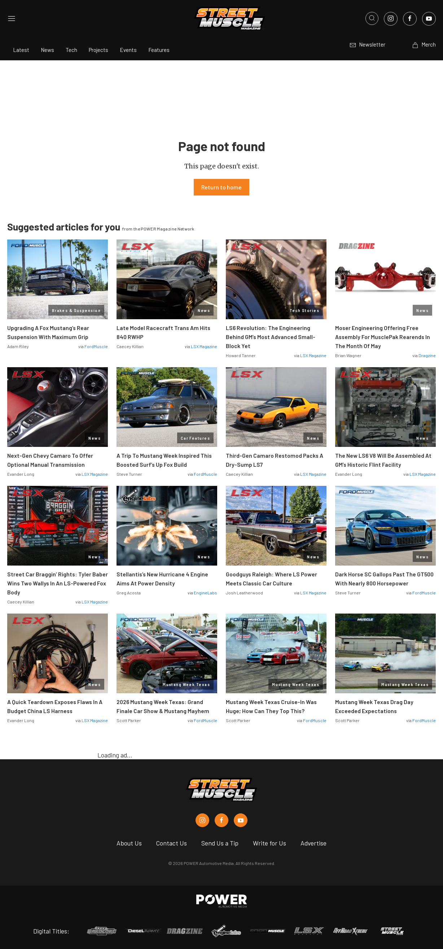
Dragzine (427, 355)
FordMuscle (96, 346)
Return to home (221, 187)
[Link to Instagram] (391, 19)
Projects (98, 50)
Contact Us (171, 843)
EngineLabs (205, 592)
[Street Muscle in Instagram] (202, 820)
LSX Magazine (204, 346)
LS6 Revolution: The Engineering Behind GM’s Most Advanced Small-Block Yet (270, 336)
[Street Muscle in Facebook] (221, 820)
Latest (21, 50)
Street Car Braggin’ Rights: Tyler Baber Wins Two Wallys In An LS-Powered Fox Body (57, 583)
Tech (71, 50)
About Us (129, 843)
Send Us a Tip (219, 843)
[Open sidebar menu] (11, 18)
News (47, 50)
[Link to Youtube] (429, 19)
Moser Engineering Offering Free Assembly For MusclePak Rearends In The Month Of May (382, 336)
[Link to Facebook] (410, 19)
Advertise (313, 843)
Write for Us (269, 843)
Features (159, 50)
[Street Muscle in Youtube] (240, 820)
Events (128, 50)
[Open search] (371, 18)
